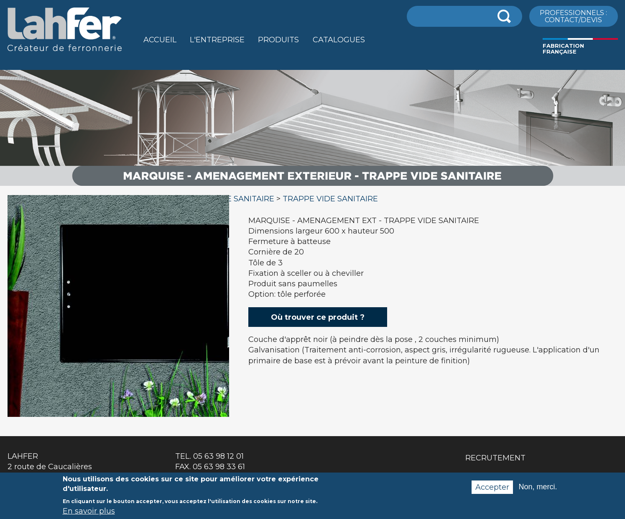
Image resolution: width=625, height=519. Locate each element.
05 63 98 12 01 (218, 456)
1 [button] (116, 406)
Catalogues (339, 39)
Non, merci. (537, 491)
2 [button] (124, 406)
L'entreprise (217, 39)
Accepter (492, 491)
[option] (121, 307)
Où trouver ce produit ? (318, 317)
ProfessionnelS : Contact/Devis (573, 15)
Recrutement (495, 457)
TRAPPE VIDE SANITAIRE (330, 198)
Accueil (159, 39)
